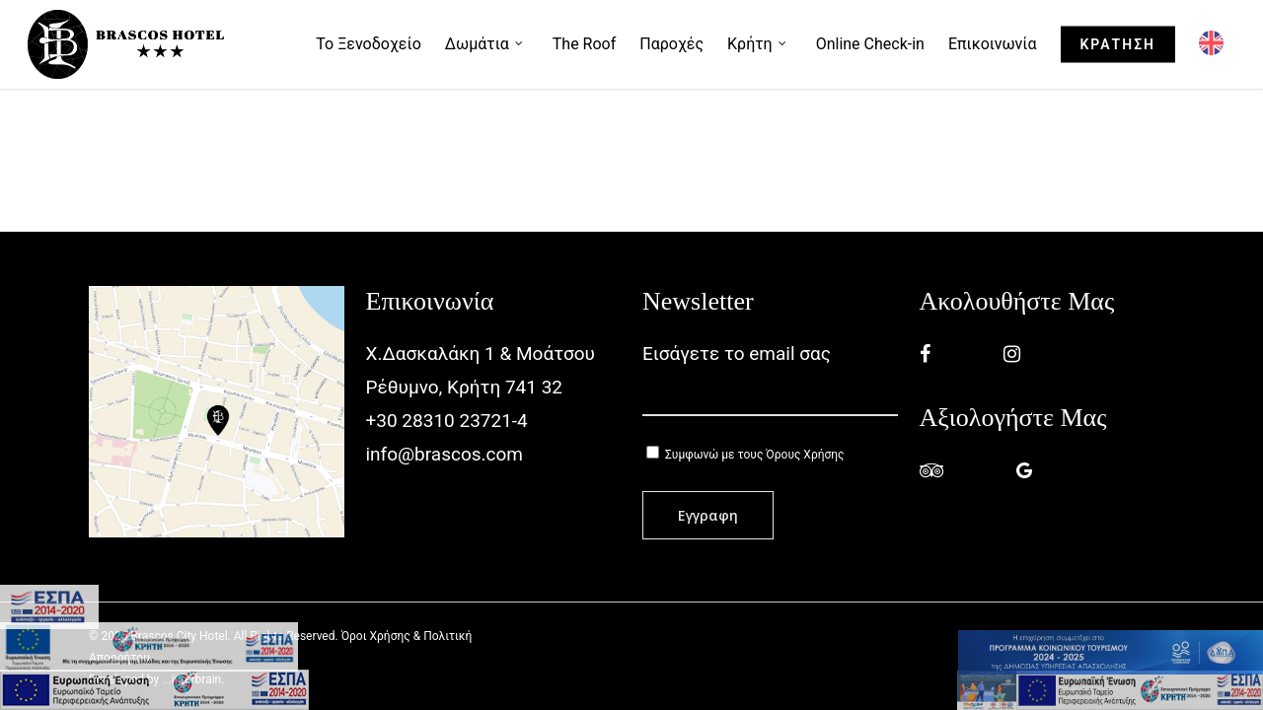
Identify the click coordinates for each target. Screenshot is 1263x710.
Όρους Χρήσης (805, 455)
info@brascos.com (445, 454)
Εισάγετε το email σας (770, 379)
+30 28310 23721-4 (447, 420)
